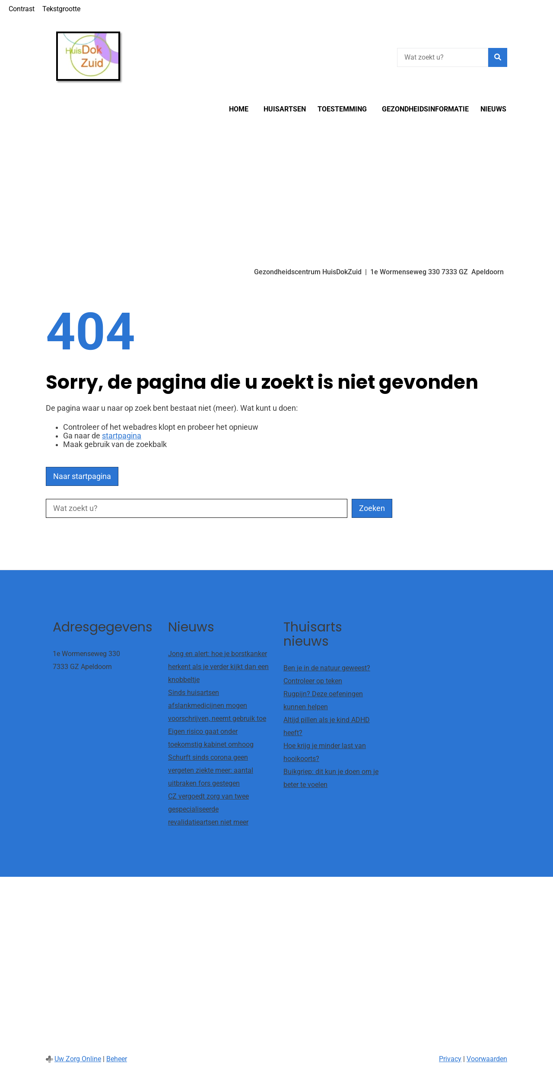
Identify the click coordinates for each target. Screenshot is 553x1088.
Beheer (116, 1059)
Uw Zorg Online (77, 1059)
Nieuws (493, 109)
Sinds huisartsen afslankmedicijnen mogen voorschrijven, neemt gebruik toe (217, 705)
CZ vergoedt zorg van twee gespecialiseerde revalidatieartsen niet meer (208, 809)
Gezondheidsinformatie (425, 109)
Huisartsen (285, 109)
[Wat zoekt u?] (442, 57)
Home (238, 109)
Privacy (450, 1059)
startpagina (121, 435)
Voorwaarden (487, 1059)
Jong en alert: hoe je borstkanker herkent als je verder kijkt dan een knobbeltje (218, 667)
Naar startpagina (82, 476)
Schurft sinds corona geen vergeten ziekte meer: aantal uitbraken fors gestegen (210, 770)
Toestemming (342, 109)
